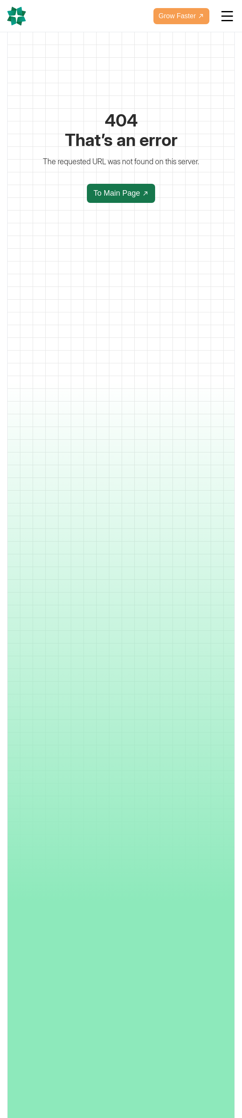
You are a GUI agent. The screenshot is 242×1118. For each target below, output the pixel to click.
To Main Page (120, 193)
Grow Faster (181, 16)
